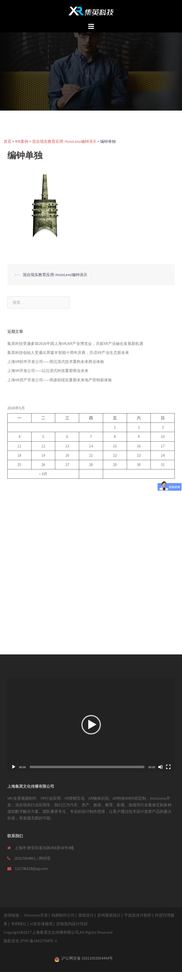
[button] (91, 724)
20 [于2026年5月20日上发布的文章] (67, 455)
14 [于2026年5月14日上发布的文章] (91, 446)
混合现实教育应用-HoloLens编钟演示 (55, 274)
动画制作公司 (63, 915)
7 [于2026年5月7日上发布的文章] (91, 436)
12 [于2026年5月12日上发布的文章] (43, 446)
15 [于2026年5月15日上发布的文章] (115, 446)
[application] (91, 725)
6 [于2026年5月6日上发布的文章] (67, 436)
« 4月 (43, 473)
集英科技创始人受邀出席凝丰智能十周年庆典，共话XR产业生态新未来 (68, 352)
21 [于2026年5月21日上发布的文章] (91, 455)
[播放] (13, 767)
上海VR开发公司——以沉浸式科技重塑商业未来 (47, 370)
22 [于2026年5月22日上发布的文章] (115, 455)
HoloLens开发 (36, 915)
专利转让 (19, 923)
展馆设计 (86, 915)
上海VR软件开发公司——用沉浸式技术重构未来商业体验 (55, 361)
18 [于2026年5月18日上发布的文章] (19, 455)
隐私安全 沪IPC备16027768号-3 (30, 940)
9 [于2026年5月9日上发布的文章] (139, 436)
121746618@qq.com (31, 868)
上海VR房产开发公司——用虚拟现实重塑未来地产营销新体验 (59, 379)
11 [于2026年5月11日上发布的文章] (19, 446)
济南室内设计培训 (71, 923)
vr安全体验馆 (41, 923)
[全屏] (168, 767)
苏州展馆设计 (109, 915)
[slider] (87, 767)
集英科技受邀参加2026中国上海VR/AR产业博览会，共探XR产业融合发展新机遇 (75, 343)
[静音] (160, 767)
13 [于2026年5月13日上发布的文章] (67, 446)
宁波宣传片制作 (137, 915)
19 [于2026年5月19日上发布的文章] (43, 455)
